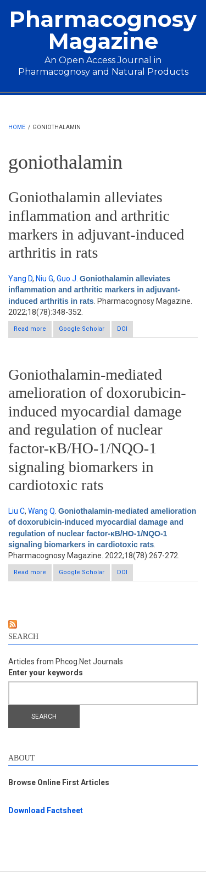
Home (16, 127)
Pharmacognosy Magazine (103, 29)
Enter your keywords (45, 672)
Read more (33, 331)
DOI (122, 328)
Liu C (16, 511)
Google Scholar (81, 328)
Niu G (44, 278)
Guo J (66, 278)
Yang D (20, 278)
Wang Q (41, 511)
